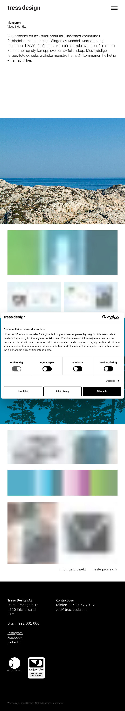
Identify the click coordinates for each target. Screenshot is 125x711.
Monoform (58, 702)
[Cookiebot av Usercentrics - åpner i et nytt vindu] (107, 317)
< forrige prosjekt (72, 569)
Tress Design (26, 702)
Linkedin (14, 642)
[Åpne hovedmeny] (113, 8)
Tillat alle (102, 391)
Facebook (14, 637)
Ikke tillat (23, 391)
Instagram (15, 633)
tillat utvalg (62, 391)
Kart (10, 614)
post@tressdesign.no (71, 609)
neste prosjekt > (105, 569)
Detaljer (110, 380)
